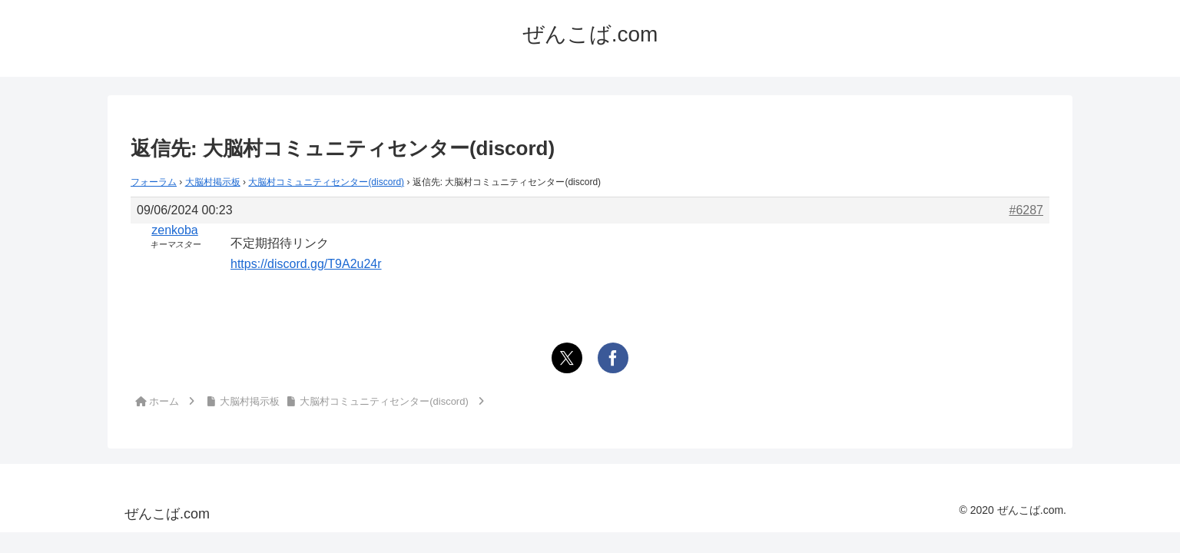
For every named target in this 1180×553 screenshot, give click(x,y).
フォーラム (154, 182)
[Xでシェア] (567, 358)
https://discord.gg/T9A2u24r (306, 263)
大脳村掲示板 (212, 182)
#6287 (1026, 210)
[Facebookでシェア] (613, 358)
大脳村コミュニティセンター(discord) (326, 182)
